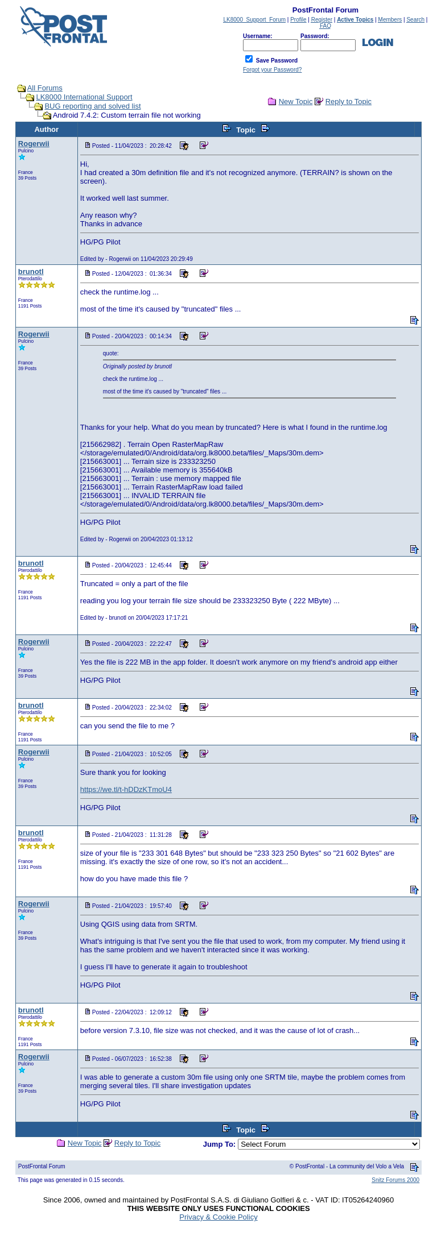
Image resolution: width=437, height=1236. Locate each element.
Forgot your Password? (272, 70)
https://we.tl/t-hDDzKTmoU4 (126, 789)
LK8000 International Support (84, 97)
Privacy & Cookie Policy (218, 1217)
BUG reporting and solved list (92, 106)
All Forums (45, 88)
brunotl (31, 271)
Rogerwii (34, 143)
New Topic (296, 101)
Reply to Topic (348, 101)
